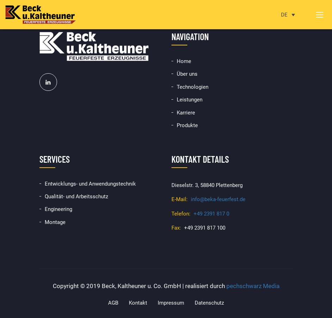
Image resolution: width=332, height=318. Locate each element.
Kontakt (138, 303)
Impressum (171, 303)
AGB (113, 303)
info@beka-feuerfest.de (218, 199)
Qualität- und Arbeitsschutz (76, 196)
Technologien (192, 87)
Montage (55, 222)
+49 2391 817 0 (211, 214)
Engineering (58, 209)
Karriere (186, 113)
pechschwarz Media (253, 285)
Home (184, 61)
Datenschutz (209, 303)
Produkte (187, 125)
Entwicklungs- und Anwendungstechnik (90, 184)
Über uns (187, 74)
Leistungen (189, 99)
